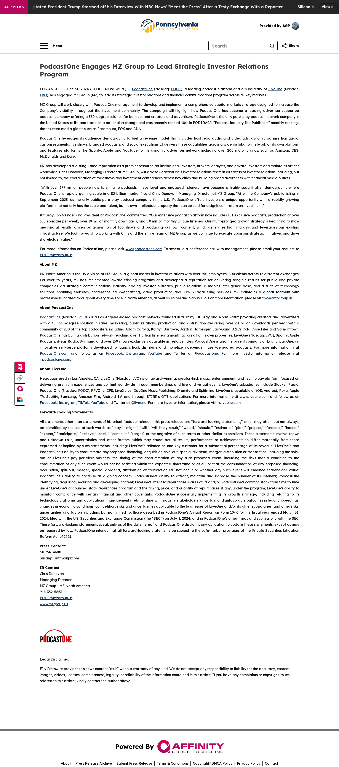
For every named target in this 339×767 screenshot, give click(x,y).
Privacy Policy (248, 763)
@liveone (138, 402)
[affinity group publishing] (20, 389)
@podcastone (206, 353)
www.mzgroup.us (278, 298)
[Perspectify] (20, 378)
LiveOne (275, 89)
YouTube (154, 353)
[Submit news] (20, 367)
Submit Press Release (134, 763)
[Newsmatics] (20, 399)
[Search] (238, 46)
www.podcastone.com (144, 249)
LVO (43, 95)
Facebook (114, 353)
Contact (271, 763)
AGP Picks (14, 7)
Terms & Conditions (172, 763)
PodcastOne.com (54, 353)
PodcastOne (142, 89)
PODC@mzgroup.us (56, 255)
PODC (176, 89)
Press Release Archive (93, 763)
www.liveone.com (254, 396)
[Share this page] (290, 45)
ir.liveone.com (229, 402)
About (66, 763)
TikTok (83, 402)
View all (328, 7)
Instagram (135, 353)
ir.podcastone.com (55, 359)
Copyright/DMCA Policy (212, 763)
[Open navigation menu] (51, 45)
